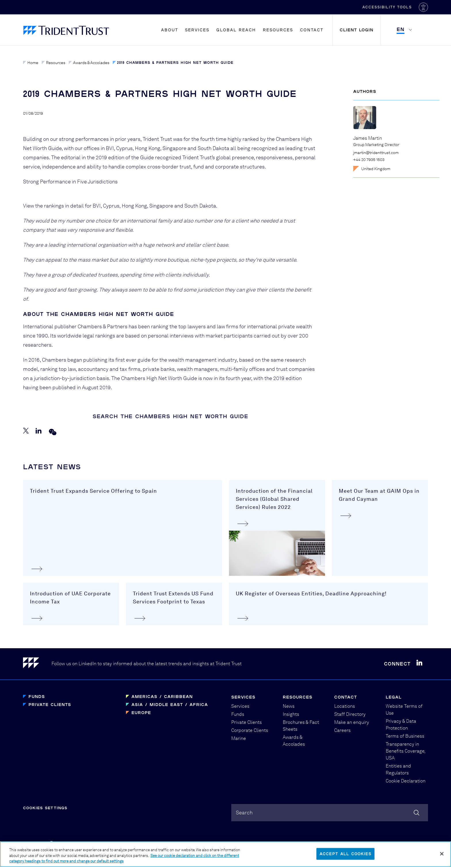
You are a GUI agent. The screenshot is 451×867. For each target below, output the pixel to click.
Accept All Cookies (345, 853)
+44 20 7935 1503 (369, 159)
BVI (97, 206)
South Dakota (200, 206)
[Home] (37, 663)
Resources (278, 29)
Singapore (161, 206)
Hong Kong (134, 206)
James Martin (367, 138)
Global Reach (236, 29)
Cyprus (111, 206)
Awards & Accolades (89, 62)
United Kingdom (371, 169)
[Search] (416, 812)
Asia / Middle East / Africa (169, 704)
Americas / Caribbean (162, 696)
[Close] (441, 853)
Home (30, 62)
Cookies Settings (45, 807)
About (169, 29)
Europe (141, 712)
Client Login (356, 29)
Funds (36, 696)
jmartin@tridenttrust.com (376, 152)
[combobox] (329, 812)
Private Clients (49, 704)
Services (197, 29)
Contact (311, 29)
